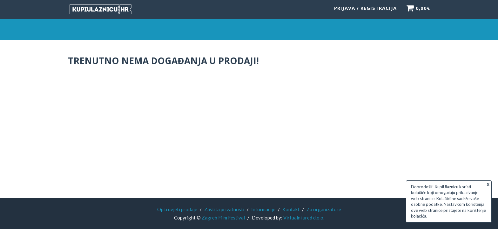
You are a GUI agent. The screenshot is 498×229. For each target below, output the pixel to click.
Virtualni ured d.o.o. (303, 217)
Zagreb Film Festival (223, 217)
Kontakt (290, 209)
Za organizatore (323, 209)
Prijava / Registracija (365, 11)
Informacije (263, 209)
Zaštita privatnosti (224, 209)
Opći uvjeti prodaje (177, 209)
